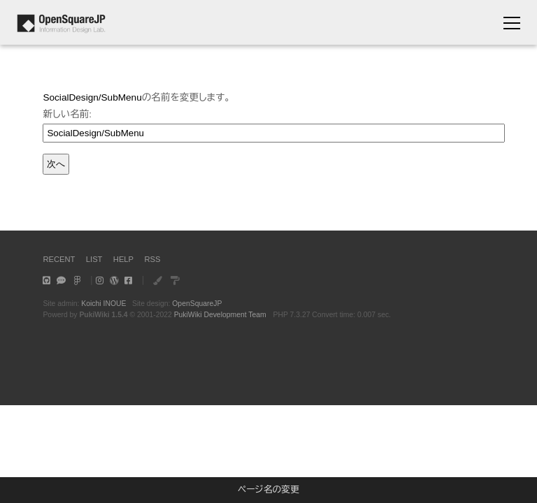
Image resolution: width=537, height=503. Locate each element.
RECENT (59, 259)
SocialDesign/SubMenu (92, 97)
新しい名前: (67, 114)
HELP (123, 259)
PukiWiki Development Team (220, 315)
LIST (94, 259)
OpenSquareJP (197, 303)
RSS (152, 259)
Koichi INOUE (103, 303)
